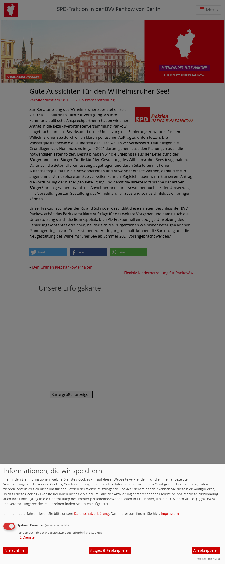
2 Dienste (26, 537)
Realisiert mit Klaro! (208, 558)
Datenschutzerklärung (91, 513)
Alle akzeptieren (206, 550)
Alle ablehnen (15, 550)
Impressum (170, 513)
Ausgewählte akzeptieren (110, 550)
